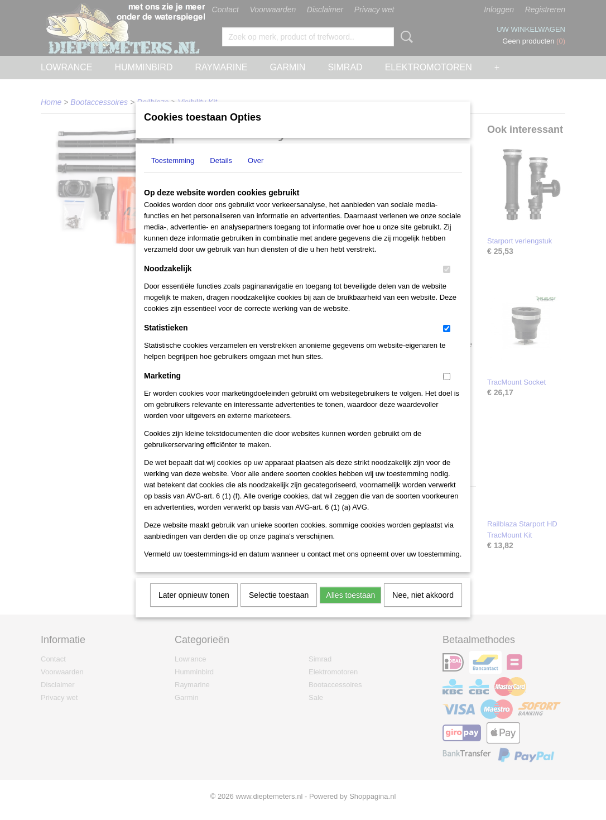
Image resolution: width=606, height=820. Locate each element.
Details (221, 175)
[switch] (446, 283)
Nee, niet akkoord (423, 609)
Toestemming (172, 175)
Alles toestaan (350, 609)
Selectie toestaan (279, 609)
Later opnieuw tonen (193, 609)
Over (255, 175)
